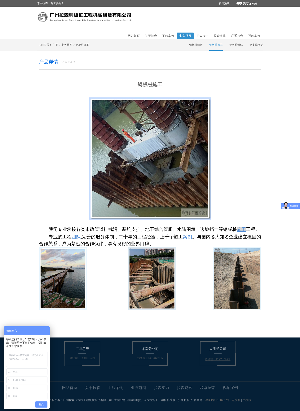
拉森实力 (202, 36)
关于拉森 (151, 36)
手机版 (247, 400)
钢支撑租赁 (256, 44)
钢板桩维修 (236, 44)
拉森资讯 (220, 36)
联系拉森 (237, 36)
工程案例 (168, 36)
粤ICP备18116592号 (217, 400)
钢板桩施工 (82, 44)
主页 (55, 44)
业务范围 (185, 36)
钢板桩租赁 (196, 44)
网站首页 (134, 36)
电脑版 (236, 400)
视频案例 (254, 36)
